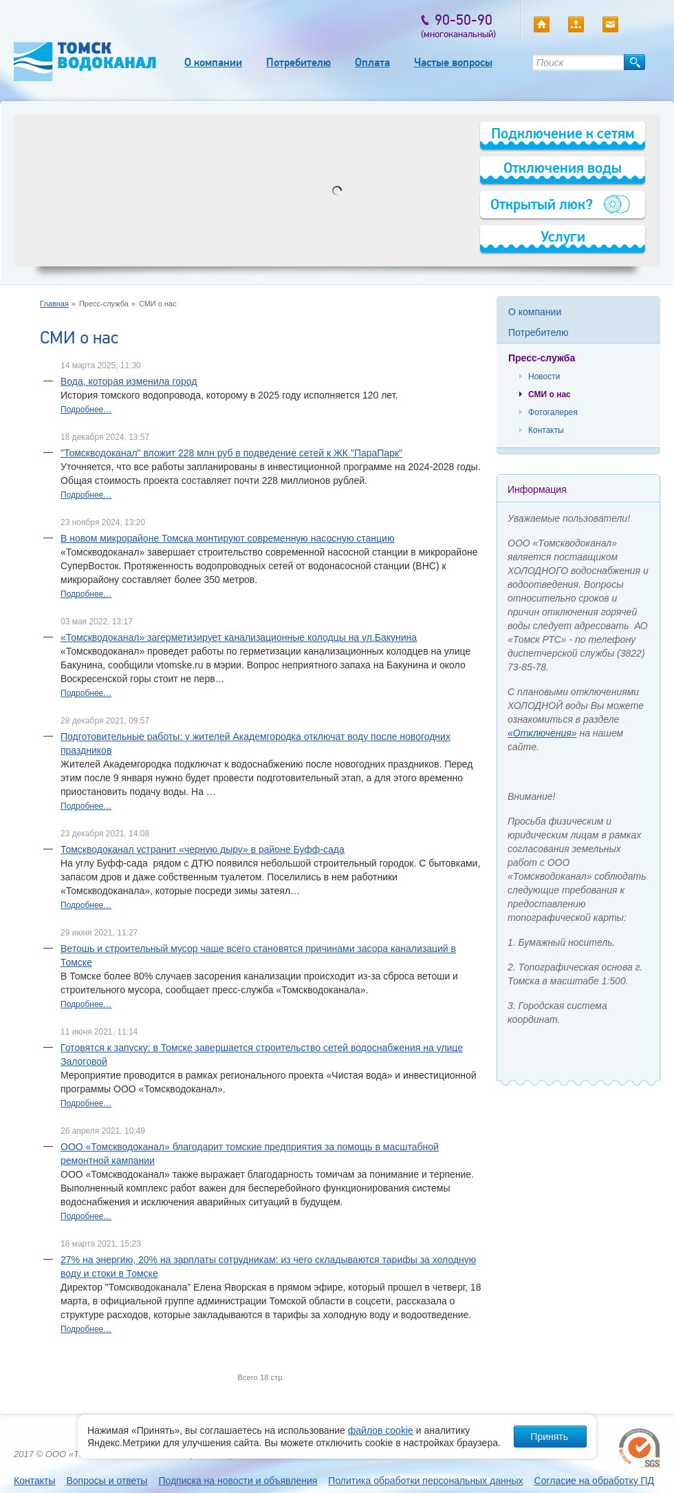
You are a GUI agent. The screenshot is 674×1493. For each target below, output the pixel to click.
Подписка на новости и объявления (237, 1480)
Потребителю (298, 62)
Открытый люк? (541, 204)
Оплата (372, 62)
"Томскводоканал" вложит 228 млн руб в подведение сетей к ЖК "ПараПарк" (231, 452)
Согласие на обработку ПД (594, 1480)
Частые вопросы (453, 62)
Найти (634, 62)
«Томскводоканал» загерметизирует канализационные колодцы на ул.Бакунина (239, 637)
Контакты (546, 430)
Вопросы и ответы (106, 1480)
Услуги (563, 236)
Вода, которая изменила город (129, 381)
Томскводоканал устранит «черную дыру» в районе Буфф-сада (203, 849)
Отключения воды (562, 167)
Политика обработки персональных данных (425, 1480)
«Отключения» (542, 733)
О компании (213, 62)
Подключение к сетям (563, 133)
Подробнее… (86, 409)
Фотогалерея (553, 412)
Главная (54, 303)
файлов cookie (380, 1430)
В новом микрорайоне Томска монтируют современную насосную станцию (227, 538)
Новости (544, 376)
